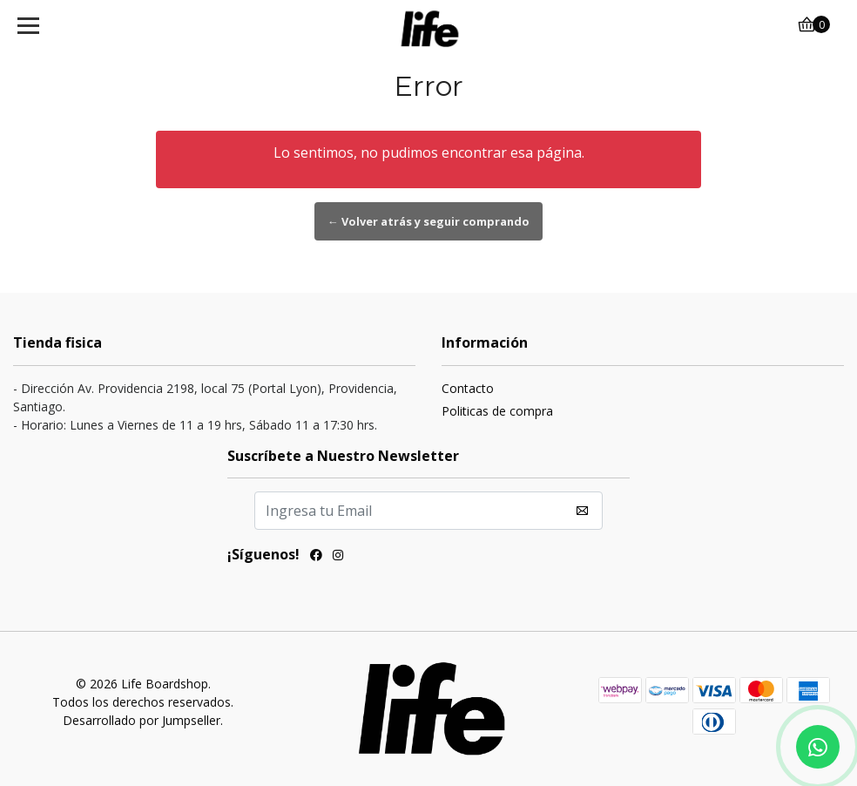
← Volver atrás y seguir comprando (428, 221)
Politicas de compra (497, 411)
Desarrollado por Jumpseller (141, 720)
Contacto (468, 388)
